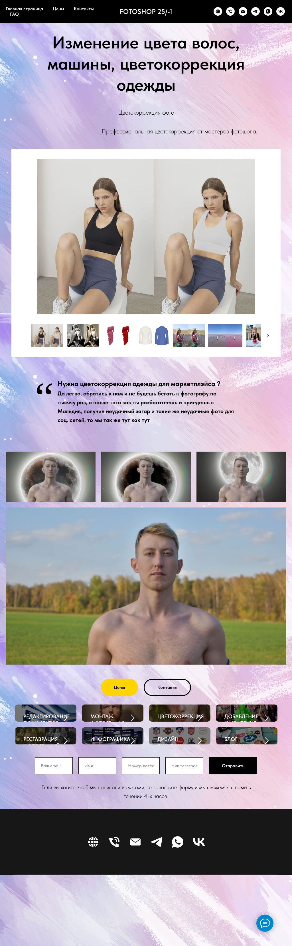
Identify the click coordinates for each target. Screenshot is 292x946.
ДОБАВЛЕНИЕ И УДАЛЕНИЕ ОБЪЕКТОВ (241, 723)
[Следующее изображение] (267, 335)
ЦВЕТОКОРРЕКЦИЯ (180, 716)
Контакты (84, 8)
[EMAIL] (243, 11)
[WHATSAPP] (268, 11)
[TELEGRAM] (255, 11)
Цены (58, 8)
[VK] (280, 11)
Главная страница (24, 8)
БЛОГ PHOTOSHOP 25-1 (240, 782)
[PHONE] (230, 11)
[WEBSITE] (218, 11)
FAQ (14, 14)
